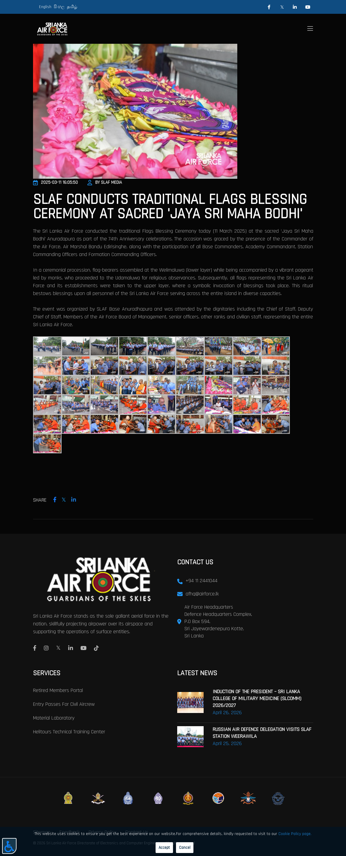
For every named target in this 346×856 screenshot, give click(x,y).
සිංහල (59, 7)
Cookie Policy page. (294, 834)
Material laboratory (53, 717)
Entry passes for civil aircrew (64, 704)
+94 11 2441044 (201, 580)
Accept (164, 847)
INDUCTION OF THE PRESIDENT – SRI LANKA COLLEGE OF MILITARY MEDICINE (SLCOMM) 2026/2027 (257, 698)
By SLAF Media (104, 182)
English (45, 7)
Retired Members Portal (58, 690)
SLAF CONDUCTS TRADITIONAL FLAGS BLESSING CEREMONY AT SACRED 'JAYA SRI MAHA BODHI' (170, 206)
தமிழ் (72, 7)
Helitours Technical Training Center (69, 731)
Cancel (184, 847)
